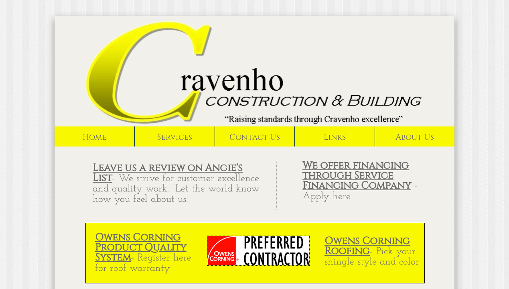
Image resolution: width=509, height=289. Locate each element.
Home (95, 137)
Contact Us (254, 137)
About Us (414, 137)
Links (335, 137)
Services (174, 137)
